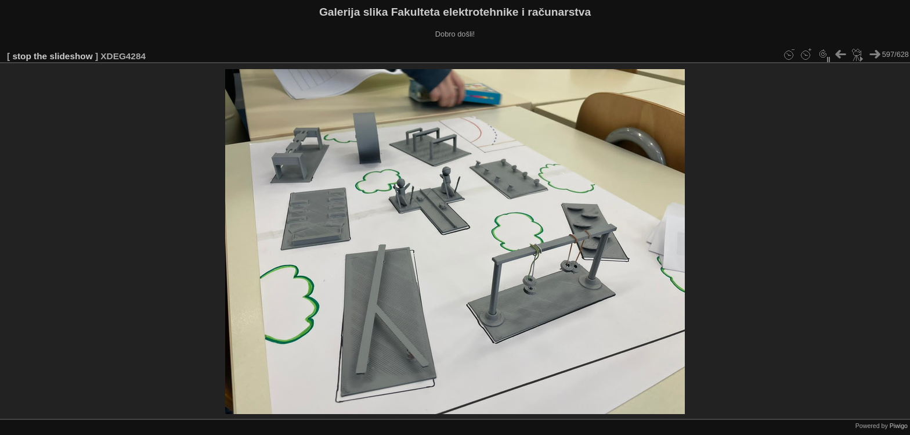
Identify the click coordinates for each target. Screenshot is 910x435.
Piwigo (899, 425)
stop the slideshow (52, 56)
